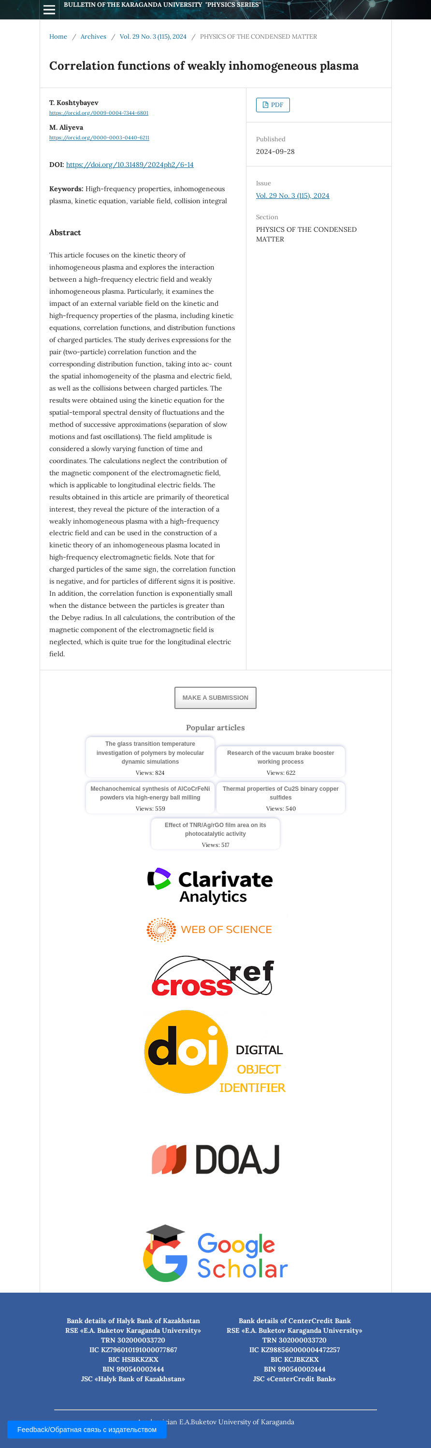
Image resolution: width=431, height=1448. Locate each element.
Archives (93, 36)
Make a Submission (215, 697)
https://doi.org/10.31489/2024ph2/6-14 (130, 164)
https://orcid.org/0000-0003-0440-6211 (99, 138)
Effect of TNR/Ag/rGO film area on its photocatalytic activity (215, 829)
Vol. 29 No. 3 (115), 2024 (153, 36)
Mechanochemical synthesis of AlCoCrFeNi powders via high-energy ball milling (150, 793)
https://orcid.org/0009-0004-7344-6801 (98, 112)
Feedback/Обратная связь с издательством (87, 1430)
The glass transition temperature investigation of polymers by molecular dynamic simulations (150, 752)
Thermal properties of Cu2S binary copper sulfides (281, 793)
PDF (276, 105)
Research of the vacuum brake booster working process (280, 757)
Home (58, 36)
